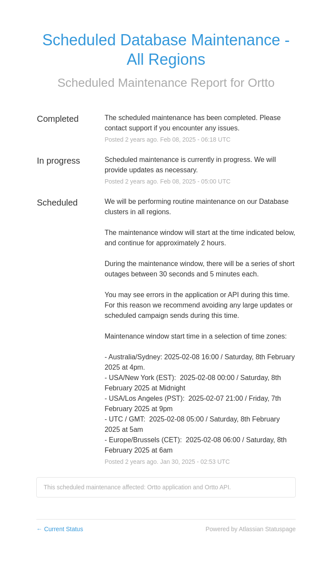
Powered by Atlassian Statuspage (250, 529)
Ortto (261, 82)
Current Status (59, 529)
